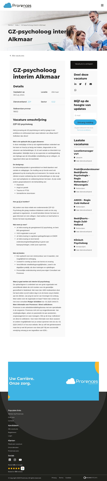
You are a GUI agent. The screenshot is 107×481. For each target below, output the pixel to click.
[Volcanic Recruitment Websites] (90, 478)
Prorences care (13, 451)
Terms (61, 478)
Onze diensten (13, 447)
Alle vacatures (18, 56)
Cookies (68, 478)
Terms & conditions (84, 130)
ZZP (29, 102)
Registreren (12, 432)
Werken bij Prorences (15, 414)
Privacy (54, 478)
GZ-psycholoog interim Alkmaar (33, 25)
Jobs (17, 25)
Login (10, 436)
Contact (11, 421)
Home (10, 25)
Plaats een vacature (15, 444)
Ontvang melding (85, 122)
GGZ (53, 102)
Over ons (11, 417)
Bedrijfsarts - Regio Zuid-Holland (81, 221)
